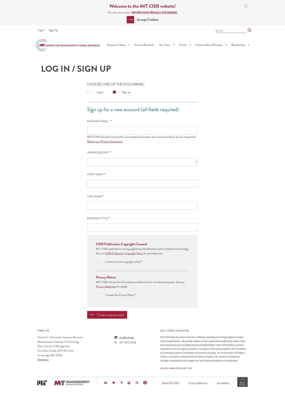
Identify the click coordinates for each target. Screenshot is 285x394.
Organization (98, 152)
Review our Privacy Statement (104, 141)
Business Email (98, 121)
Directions (43, 359)
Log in (100, 92)
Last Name (94, 196)
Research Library (116, 45)
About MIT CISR (170, 383)
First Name (95, 174)
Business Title (97, 218)
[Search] (248, 30)
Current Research (144, 45)
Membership (238, 45)
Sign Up (53, 30)
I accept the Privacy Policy (119, 295)
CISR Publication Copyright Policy (124, 253)
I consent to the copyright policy (122, 262)
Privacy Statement (106, 287)
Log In (41, 30)
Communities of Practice (208, 45)
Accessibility (223, 383)
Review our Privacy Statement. (155, 12)
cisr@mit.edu (126, 337)
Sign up (126, 92)
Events (183, 45)
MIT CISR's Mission (174, 331)
